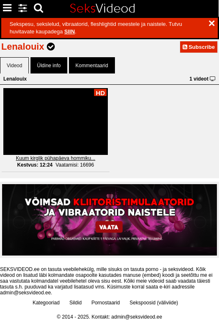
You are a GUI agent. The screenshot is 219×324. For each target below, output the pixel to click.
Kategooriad (46, 303)
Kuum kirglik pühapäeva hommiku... (55, 158)
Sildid (75, 303)
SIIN (69, 31)
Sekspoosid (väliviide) (154, 303)
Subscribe (199, 47)
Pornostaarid (106, 303)
